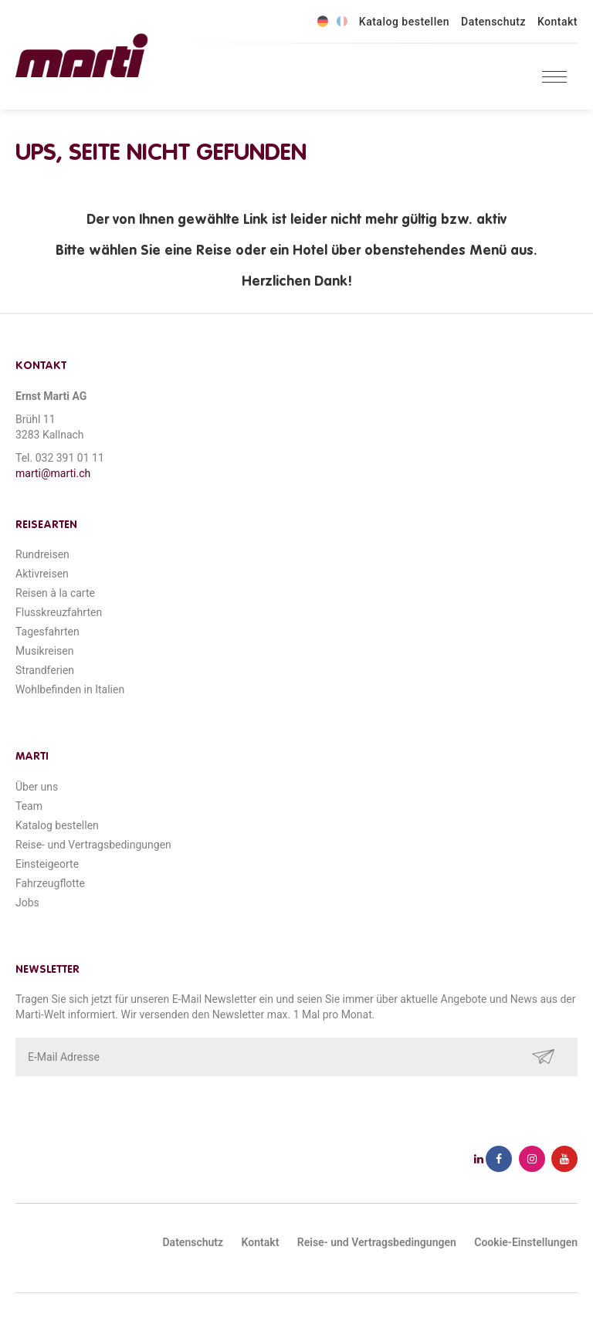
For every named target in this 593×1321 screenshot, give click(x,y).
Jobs (27, 902)
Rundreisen (42, 554)
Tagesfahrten (47, 631)
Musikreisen (44, 651)
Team (28, 806)
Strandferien (44, 670)
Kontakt (557, 21)
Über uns (36, 787)
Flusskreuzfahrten (58, 612)
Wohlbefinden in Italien (69, 689)
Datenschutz (493, 21)
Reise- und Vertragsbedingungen (93, 844)
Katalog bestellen (404, 21)
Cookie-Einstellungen (526, 1242)
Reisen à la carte (55, 593)
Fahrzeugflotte (50, 883)
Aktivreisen (42, 573)
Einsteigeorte (47, 864)
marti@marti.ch (52, 473)
